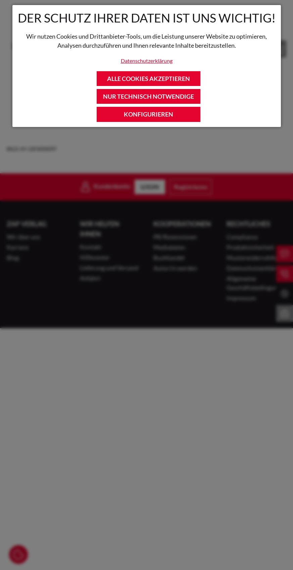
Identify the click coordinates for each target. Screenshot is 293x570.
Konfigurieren (148, 114)
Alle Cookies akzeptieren (148, 78)
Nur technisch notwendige (148, 96)
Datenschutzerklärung (147, 60)
